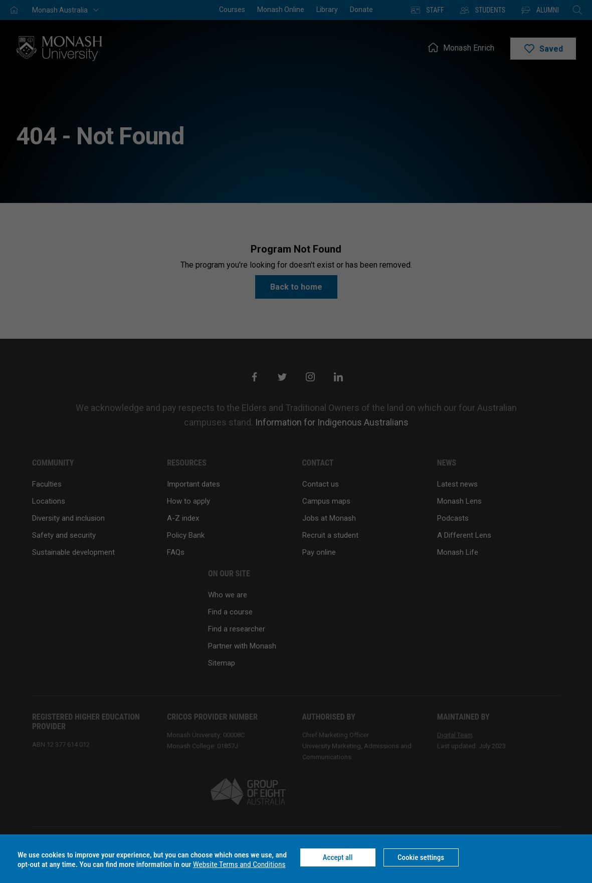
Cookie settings (421, 857)
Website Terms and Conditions (239, 864)
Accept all (338, 857)
